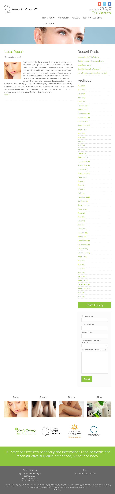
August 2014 (82, 209)
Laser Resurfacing (84, 65)
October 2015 (83, 169)
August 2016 (82, 129)
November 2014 (84, 197)
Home (45, 18)
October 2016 (83, 121)
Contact (49, 24)
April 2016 (81, 145)
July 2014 (81, 213)
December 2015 (84, 161)
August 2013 (82, 257)
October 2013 (83, 249)
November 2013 (84, 245)
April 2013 (81, 272)
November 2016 (84, 117)
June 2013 (81, 264)
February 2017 (83, 106)
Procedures (64, 18)
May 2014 (81, 221)
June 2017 (81, 90)
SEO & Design (57, 490)
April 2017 (81, 98)
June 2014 (81, 217)
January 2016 (83, 157)
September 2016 (84, 125)
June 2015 (81, 185)
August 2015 (82, 177)
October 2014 (83, 201)
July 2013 (81, 260)
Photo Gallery (94, 305)
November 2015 (84, 165)
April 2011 (81, 296)
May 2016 (81, 141)
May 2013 (81, 268)
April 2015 (81, 193)
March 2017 (82, 102)
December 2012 (84, 284)
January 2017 (82, 110)
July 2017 (81, 86)
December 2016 (84, 114)
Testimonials (89, 18)
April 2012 (81, 292)
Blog (99, 18)
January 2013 (83, 280)
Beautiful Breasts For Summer (89, 69)
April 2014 (81, 225)
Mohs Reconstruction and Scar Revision (92, 73)
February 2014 (83, 233)
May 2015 (81, 189)
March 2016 (82, 149)
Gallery (77, 18)
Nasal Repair (14, 52)
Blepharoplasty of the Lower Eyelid (91, 61)
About (53, 18)
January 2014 (83, 237)
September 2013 (84, 253)
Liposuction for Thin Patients (88, 57)
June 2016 (81, 137)
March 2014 (82, 229)
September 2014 (84, 205)
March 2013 (82, 276)
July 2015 (81, 181)
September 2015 (84, 173)
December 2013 (84, 241)
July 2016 (81, 133)
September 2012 (84, 288)
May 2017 (81, 94)
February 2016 (83, 153)
